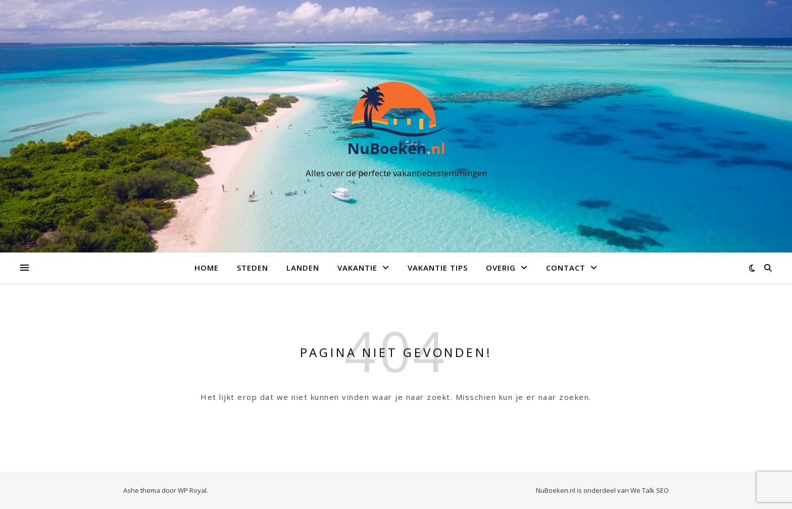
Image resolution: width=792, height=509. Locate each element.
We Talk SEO (649, 490)
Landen (302, 268)
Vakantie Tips (438, 268)
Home (206, 268)
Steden (252, 268)
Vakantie (357, 268)
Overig (501, 268)
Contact (565, 268)
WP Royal (192, 490)
